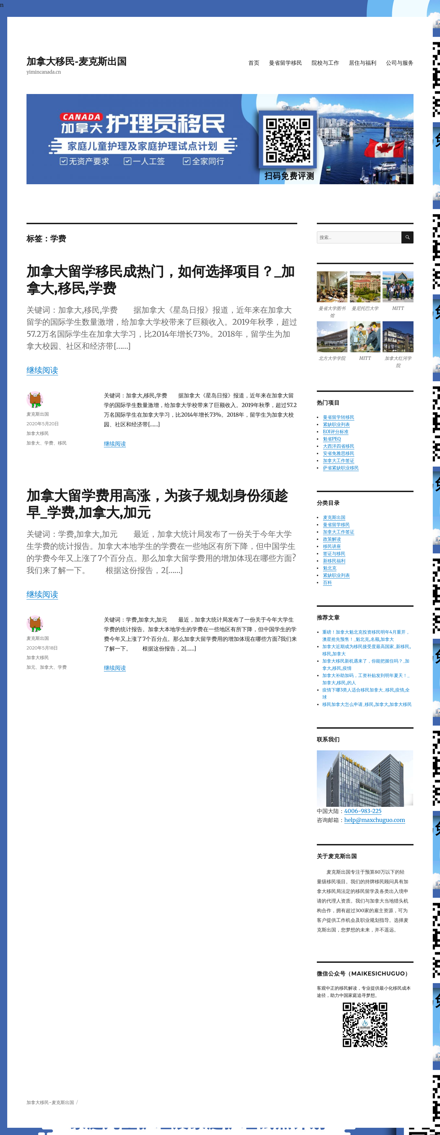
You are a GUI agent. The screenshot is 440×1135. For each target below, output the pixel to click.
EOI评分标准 (335, 432)
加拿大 (33, 443)
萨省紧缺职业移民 (341, 468)
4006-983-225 (363, 811)
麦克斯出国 (37, 414)
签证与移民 (334, 553)
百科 (327, 582)
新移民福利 (334, 561)
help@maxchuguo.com (374, 819)
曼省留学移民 (285, 63)
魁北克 (329, 568)
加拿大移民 (37, 433)
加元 (30, 667)
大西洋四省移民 (338, 446)
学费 (48, 443)
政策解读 (332, 539)
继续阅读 (42, 370)
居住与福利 (362, 63)
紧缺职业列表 (336, 424)
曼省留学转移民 (338, 417)
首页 (253, 63)
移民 (62, 443)
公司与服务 (400, 63)
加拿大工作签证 (338, 461)
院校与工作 (325, 63)
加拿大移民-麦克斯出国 (76, 61)
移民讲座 (332, 546)
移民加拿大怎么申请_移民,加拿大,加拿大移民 (367, 704)
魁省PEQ (332, 439)
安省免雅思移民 (338, 453)
